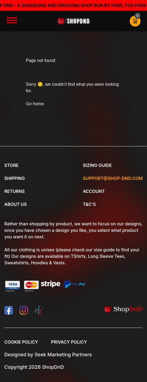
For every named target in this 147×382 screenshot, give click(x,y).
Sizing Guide (97, 165)
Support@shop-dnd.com (113, 178)
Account (94, 191)
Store (11, 165)
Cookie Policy (21, 342)
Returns (14, 191)
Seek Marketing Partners (63, 354)
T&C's (89, 204)
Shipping (14, 178)
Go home (35, 103)
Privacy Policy (69, 342)
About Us (15, 204)
